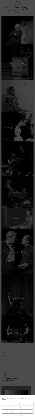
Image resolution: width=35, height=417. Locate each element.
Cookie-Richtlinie (14, 415)
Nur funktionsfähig (17, 408)
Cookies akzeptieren (17, 404)
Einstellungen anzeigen (17, 412)
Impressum (21, 415)
